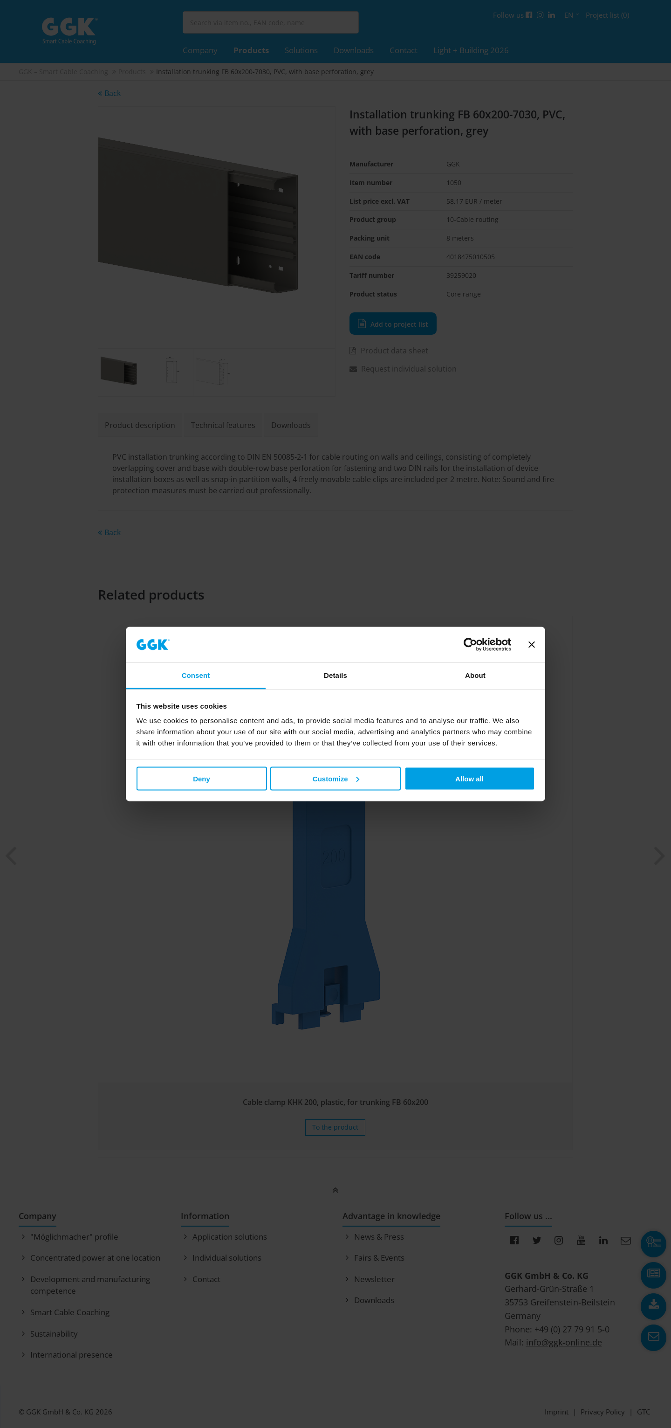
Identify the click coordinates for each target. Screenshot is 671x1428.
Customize (336, 778)
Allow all (469, 778)
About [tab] (475, 675)
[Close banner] (531, 645)
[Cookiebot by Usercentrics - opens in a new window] (470, 645)
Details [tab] (335, 675)
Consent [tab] (196, 675)
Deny (201, 778)
